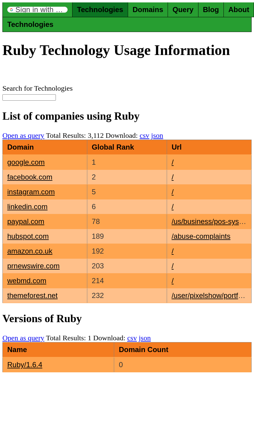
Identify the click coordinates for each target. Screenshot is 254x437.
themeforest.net (32, 295)
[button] (37, 10)
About (238, 9)
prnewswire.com (33, 266)
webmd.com (26, 281)
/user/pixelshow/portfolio (210, 295)
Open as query (23, 135)
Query (182, 9)
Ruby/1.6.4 (24, 365)
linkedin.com (27, 206)
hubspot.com (28, 236)
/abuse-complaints (201, 236)
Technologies (100, 9)
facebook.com (29, 177)
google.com (26, 162)
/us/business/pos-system (211, 221)
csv (144, 135)
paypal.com (25, 221)
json (157, 135)
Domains (148, 9)
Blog (211, 9)
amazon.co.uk (29, 251)
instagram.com (31, 192)
